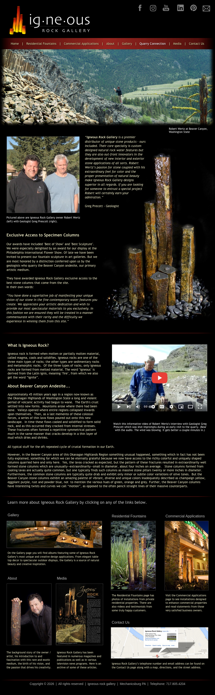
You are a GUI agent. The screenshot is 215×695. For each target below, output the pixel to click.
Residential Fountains (129, 516)
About (12, 578)
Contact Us (120, 622)
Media (62, 578)
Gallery (13, 515)
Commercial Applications (185, 516)
